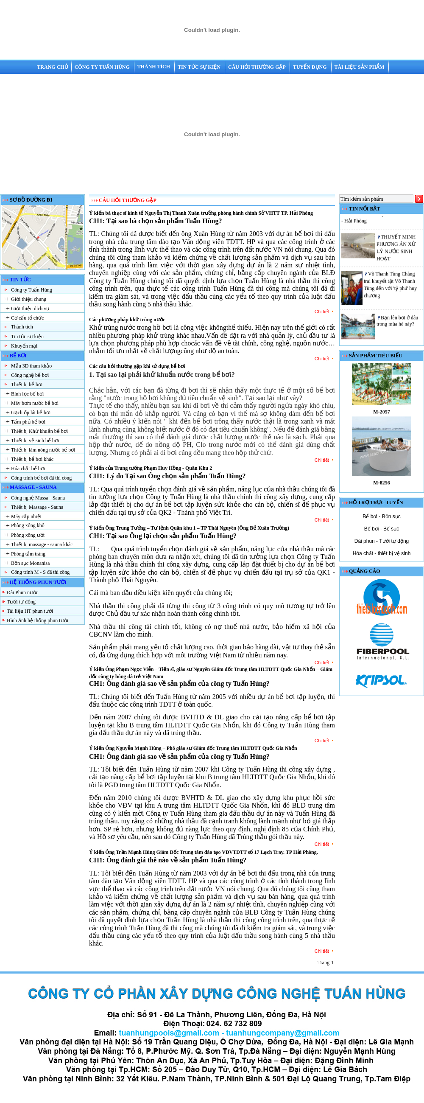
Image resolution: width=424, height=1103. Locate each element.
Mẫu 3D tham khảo (31, 366)
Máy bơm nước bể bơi (35, 403)
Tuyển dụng (310, 67)
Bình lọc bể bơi (27, 394)
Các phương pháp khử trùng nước (127, 320)
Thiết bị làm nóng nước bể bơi (43, 450)
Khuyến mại (24, 346)
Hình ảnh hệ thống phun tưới (37, 620)
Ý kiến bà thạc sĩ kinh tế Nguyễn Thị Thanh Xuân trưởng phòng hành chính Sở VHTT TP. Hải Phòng (201, 213)
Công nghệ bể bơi (30, 375)
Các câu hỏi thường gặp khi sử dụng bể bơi (137, 366)
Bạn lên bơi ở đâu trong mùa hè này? (397, 323)
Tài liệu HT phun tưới (30, 611)
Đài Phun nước (22, 592)
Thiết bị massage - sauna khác (42, 544)
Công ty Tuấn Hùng (103, 67)
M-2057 (381, 415)
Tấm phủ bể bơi (28, 422)
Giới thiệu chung (28, 299)
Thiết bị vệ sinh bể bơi (35, 440)
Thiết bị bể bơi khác (32, 459)
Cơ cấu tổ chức (27, 318)
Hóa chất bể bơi (28, 469)
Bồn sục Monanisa (30, 563)
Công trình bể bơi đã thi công (41, 478)
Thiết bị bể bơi (26, 384)
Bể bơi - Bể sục (381, 529)
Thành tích (154, 67)
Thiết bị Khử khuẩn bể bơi (39, 431)
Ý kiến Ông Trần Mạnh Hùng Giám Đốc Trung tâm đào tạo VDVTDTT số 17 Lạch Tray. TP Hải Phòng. (203, 852)
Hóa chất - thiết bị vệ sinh (382, 553)
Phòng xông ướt (28, 535)
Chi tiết (325, 311)
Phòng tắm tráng (28, 554)
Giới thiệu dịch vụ (30, 309)
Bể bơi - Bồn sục (381, 516)
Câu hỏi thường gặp (257, 67)
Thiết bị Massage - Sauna (37, 507)
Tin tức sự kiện (200, 67)
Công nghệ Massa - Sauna (38, 498)
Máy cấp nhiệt (26, 516)
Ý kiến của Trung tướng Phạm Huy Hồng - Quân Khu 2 (150, 468)
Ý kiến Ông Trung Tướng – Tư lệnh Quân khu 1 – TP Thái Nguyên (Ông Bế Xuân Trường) (189, 528)
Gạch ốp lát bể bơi (30, 412)
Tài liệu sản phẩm (359, 67)
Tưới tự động (21, 602)
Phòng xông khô (28, 525)
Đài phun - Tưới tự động (381, 541)
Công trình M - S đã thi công (40, 572)
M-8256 (381, 485)
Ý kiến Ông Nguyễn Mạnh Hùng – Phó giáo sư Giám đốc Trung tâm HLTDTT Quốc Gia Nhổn (193, 748)
